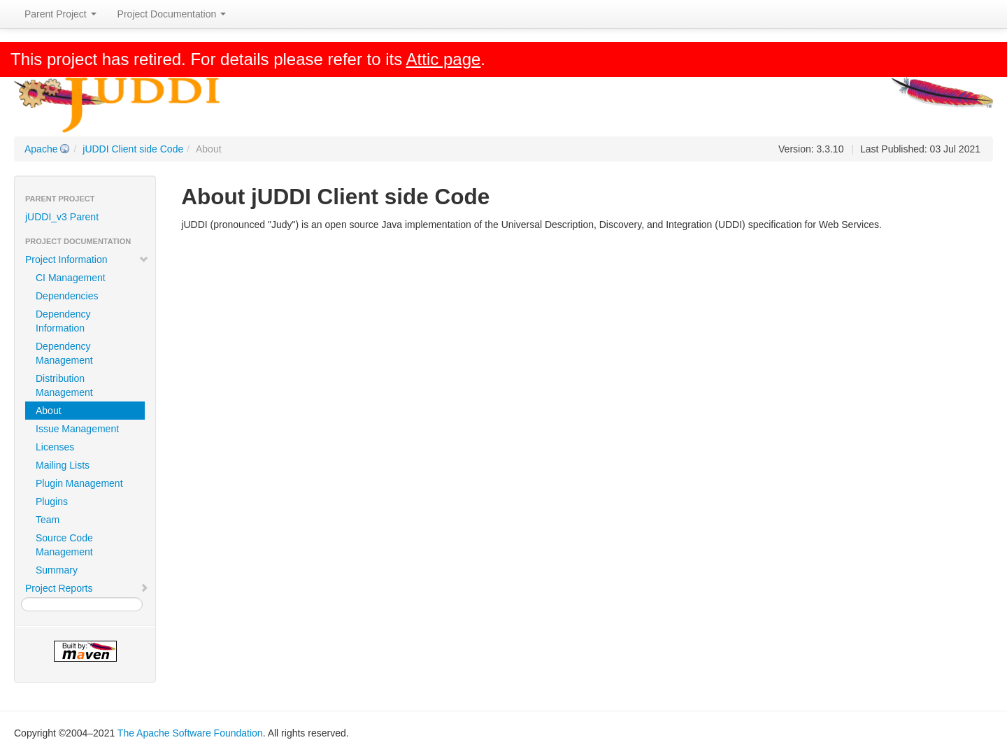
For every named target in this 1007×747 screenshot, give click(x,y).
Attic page (443, 59)
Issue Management (77, 428)
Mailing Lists (63, 465)
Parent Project (60, 14)
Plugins (52, 501)
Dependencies (67, 295)
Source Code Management (64, 544)
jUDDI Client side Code (133, 149)
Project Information (87, 259)
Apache (40, 149)
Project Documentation (172, 14)
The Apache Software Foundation (190, 733)
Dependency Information (63, 321)
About (49, 410)
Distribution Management (64, 385)
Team (47, 519)
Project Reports (87, 588)
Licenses (55, 447)
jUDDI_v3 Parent (62, 216)
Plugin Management (79, 483)
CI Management (71, 277)
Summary (57, 570)
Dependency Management (64, 353)
